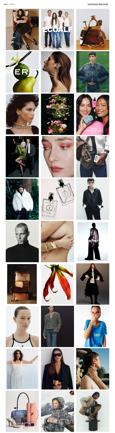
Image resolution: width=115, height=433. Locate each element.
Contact (12, 4)
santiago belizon (98, 4)
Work (5, 4)
